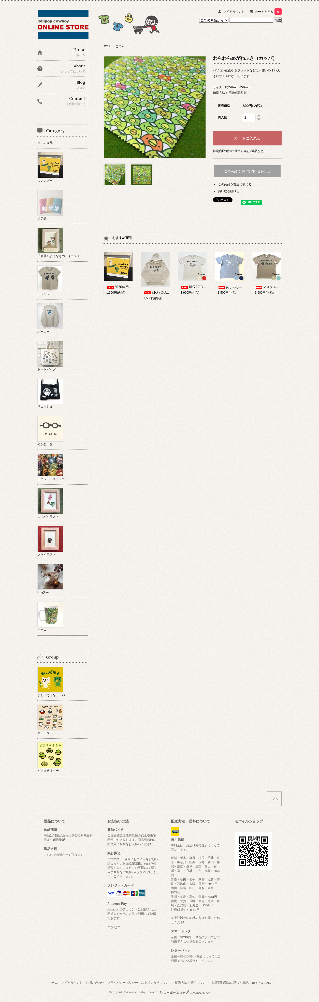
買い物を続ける (228, 191)
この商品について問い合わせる (247, 171)
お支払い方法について (156, 982)
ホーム (53, 982)
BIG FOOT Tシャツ (200, 287)
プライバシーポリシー (122, 982)
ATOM (266, 982)
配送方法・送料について (192, 982)
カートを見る (268, 11)
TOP (107, 46)
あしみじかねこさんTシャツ (243, 287)
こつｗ (120, 46)
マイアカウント (233, 11)
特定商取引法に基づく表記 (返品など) (239, 151)
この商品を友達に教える (235, 184)
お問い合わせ (95, 982)
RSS (254, 982)
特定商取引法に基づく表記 (230, 982)
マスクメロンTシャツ (275, 287)
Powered (179, 992)
